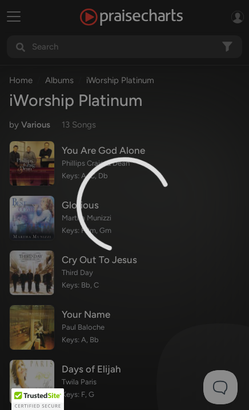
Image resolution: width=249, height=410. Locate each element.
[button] (37, 399)
